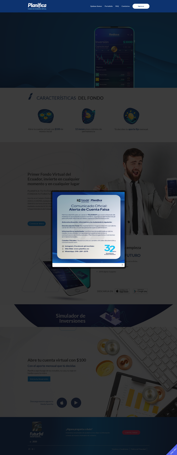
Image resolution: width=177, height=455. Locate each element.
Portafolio (109, 6)
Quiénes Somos (96, 6)
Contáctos (126, 6)
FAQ (117, 6)
